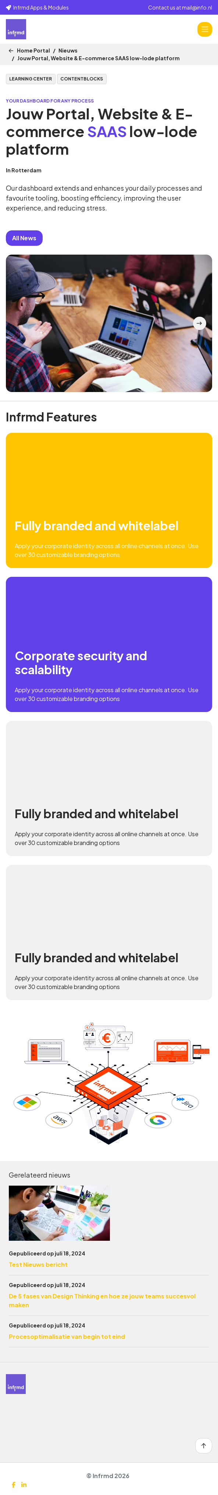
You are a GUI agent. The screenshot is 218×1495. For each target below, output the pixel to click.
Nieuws (68, 50)
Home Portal (33, 50)
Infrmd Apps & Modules (37, 7)
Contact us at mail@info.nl (180, 7)
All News (24, 238)
